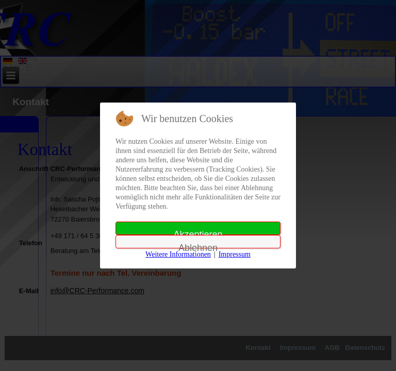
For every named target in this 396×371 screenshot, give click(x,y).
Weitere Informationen (178, 254)
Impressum (235, 254)
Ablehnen (198, 245)
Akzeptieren (197, 232)
